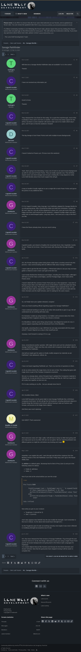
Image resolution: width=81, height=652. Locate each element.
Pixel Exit (44, 645)
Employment (7, 609)
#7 (76, 166)
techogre (6, 50)
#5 (76, 130)
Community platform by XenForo (18, 645)
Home (33, 650)
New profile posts (46, 602)
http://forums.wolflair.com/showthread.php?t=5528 (55, 25)
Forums (8, 14)
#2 (76, 77)
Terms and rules (13, 650)
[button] (12, 13)
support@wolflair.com (46, 33)
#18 (76, 433)
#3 (76, 95)
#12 (76, 258)
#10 (76, 222)
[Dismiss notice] (76, 23)
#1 (76, 60)
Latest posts (44, 599)
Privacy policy (22, 650)
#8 (76, 184)
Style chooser (5, 648)
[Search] (77, 13)
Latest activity (45, 605)
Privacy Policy (8, 611)
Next (12, 54)
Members (37, 14)
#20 (76, 534)
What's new (22, 14)
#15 (76, 361)
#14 (76, 340)
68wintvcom (36, 634)
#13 (76, 297)
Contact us (4, 650)
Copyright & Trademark (10, 612)
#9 (76, 201)
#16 (76, 390)
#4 (76, 113)
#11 (76, 240)
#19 (76, 450)
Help (29, 650)
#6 (76, 148)
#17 (76, 415)
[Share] (74, 60)
